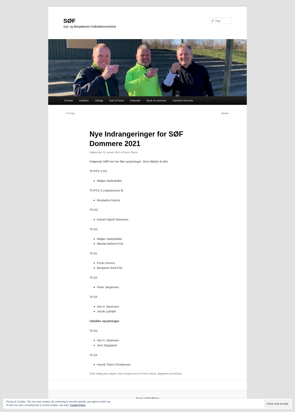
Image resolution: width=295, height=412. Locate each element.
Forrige (69, 113)
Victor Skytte (130, 152)
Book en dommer (156, 100)
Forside (68, 100)
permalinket (175, 373)
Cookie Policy (78, 405)
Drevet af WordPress (147, 398)
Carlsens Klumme (183, 100)
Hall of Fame (116, 100)
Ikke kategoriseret (128, 373)
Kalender (135, 100)
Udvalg (99, 100)
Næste (226, 113)
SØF (69, 20)
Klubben (84, 100)
